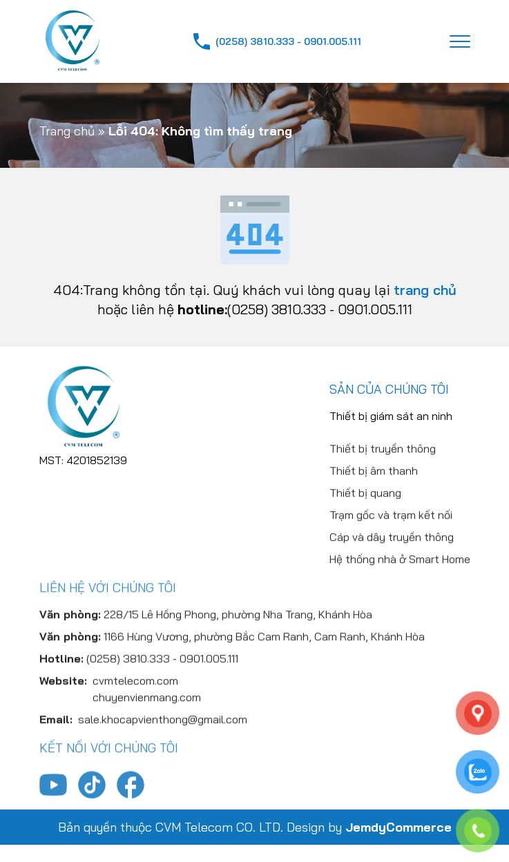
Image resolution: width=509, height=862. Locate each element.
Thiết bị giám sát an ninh (390, 424)
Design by (369, 827)
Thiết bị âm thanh (373, 508)
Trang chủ (67, 131)
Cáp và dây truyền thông (391, 574)
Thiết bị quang (365, 530)
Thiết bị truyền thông (382, 485)
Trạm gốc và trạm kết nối (390, 552)
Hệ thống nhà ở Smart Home (399, 596)
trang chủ (425, 289)
